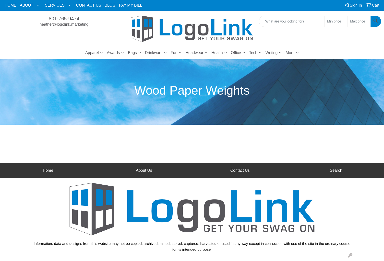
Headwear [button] (194, 53)
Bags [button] (132, 53)
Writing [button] (271, 53)
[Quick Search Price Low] (336, 21)
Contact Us (240, 170)
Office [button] (236, 53)
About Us (144, 170)
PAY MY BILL (130, 5)
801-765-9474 (64, 18)
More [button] (290, 53)
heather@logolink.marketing (64, 24)
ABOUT (26, 5)
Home (48, 170)
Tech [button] (253, 53)
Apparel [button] (92, 53)
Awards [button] (113, 53)
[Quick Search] (292, 21)
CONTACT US (88, 5)
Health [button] (217, 53)
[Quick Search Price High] (359, 21)
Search (336, 170)
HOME (10, 5)
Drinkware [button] (154, 53)
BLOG (110, 5)
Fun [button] (174, 53)
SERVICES (55, 5)
